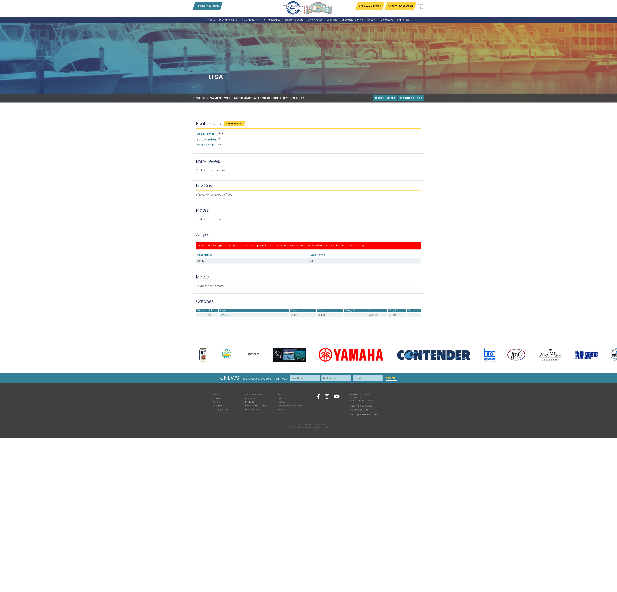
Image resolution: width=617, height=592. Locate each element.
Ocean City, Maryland (318, 427)
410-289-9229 (365, 405)
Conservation (219, 398)
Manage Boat (234, 123)
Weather (217, 402)
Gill (311, 261)
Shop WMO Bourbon (400, 6)
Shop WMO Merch (370, 6)
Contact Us (218, 405)
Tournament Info (253, 394)
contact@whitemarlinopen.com (366, 414)
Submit (391, 378)
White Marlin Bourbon (256, 405)
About (215, 394)
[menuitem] (211, 20)
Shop (280, 394)
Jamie (200, 261)
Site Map (282, 409)
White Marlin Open (316, 424)
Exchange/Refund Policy (290, 405)
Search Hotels (385, 98)
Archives (282, 402)
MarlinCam (250, 398)
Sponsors (283, 398)
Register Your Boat (208, 6)
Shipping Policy (220, 409)
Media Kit (249, 402)
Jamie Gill (225, 315)
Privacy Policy (252, 409)
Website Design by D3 (298, 427)
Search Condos (411, 98)
